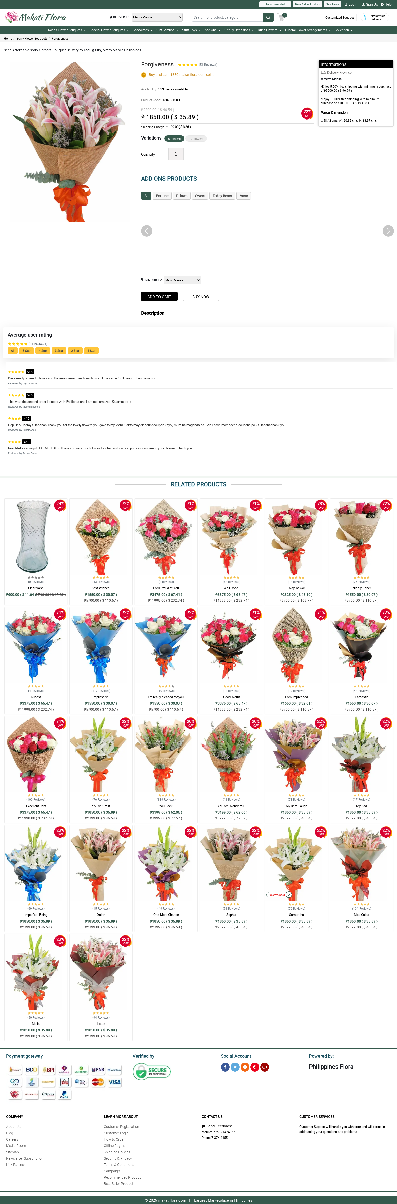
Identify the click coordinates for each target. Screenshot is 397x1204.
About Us (13, 1125)
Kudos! (36, 697)
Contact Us (212, 1115)
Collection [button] (344, 30)
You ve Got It (101, 806)
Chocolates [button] (143, 30)
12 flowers (196, 139)
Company (14, 1115)
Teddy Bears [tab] (222, 195)
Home (8, 38)
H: (364, 120)
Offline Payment (116, 1144)
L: (328, 120)
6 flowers (174, 139)
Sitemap (12, 1151)
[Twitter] (235, 1066)
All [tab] (146, 195)
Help (386, 4)
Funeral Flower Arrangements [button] (308, 30)
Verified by (143, 1055)
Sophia (231, 914)
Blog (9, 1132)
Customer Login (116, 1132)
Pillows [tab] (181, 195)
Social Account (234, 1055)
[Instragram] (245, 1066)
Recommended (275, 4)
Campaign (112, 1170)
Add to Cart (159, 296)
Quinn (101, 914)
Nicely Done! (362, 588)
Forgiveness (60, 38)
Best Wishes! (100, 588)
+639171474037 (223, 1131)
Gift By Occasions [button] (239, 30)
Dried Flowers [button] (269, 30)
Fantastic (361, 697)
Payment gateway (22, 1055)
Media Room (16, 1144)
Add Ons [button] (213, 30)
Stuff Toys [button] (191, 30)
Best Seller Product (307, 4)
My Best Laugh (296, 806)
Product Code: (159, 100)
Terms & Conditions (119, 1163)
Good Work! (231, 697)
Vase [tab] (244, 195)
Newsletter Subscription (25, 1157)
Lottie (101, 1023)
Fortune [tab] (162, 195)
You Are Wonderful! (231, 806)
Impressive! (101, 697)
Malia (36, 1023)
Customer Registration (121, 1125)
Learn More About (121, 1115)
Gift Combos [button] (167, 30)
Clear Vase (36, 588)
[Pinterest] (254, 1066)
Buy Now (200, 296)
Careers (12, 1138)
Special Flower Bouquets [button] (109, 30)
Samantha (296, 914)
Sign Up (370, 4)
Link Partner (15, 1163)
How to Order (114, 1138)
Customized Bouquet (339, 17)
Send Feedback (217, 1125)
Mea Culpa (361, 914)
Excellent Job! (36, 806)
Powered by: (320, 1055)
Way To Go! (296, 588)
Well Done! (231, 588)
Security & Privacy (118, 1157)
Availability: (163, 89)
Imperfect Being (35, 914)
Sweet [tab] (200, 195)
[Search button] (268, 17)
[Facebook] (225, 1066)
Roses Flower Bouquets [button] (67, 30)
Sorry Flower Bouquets (32, 38)
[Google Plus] (264, 1066)
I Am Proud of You (166, 588)
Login (351, 4)
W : (345, 120)
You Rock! (166, 806)
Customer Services (316, 1115)
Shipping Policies (117, 1151)
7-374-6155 (219, 1137)
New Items (333, 4)
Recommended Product (122, 1176)
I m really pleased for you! (166, 697)
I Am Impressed (296, 697)
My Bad (361, 806)
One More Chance (166, 914)
